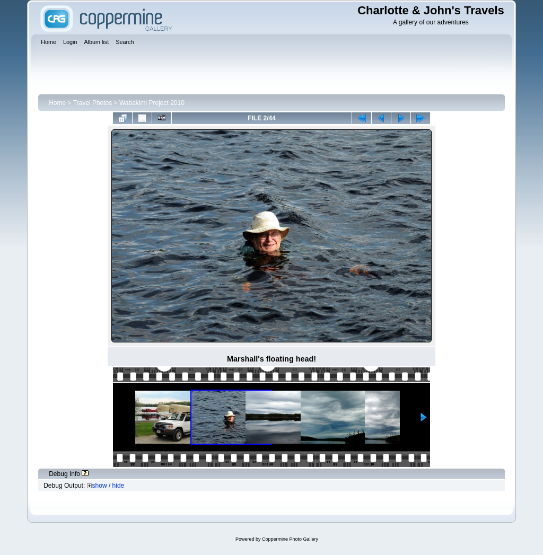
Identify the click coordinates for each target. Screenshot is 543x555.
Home (57, 103)
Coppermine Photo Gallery (290, 539)
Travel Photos (92, 103)
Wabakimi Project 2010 (152, 103)
